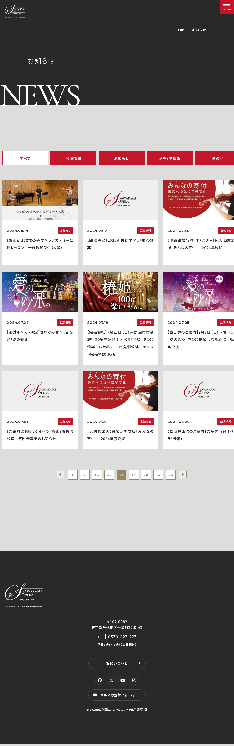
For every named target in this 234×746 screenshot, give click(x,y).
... (80, 475)
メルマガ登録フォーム (118, 697)
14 (135, 475)
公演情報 (73, 158)
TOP (180, 29)
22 (177, 475)
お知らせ (121, 158)
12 (107, 475)
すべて (25, 158)
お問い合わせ (117, 665)
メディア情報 (170, 158)
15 (149, 475)
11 (94, 475)
